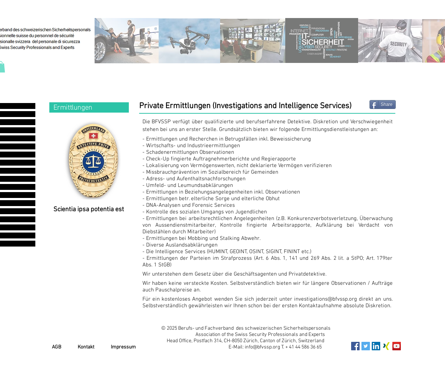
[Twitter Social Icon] (365, 346)
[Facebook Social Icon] (355, 346)
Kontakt (86, 347)
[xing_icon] (386, 346)
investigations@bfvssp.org (325, 299)
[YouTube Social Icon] (396, 346)
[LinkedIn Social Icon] (376, 346)
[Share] (383, 104)
